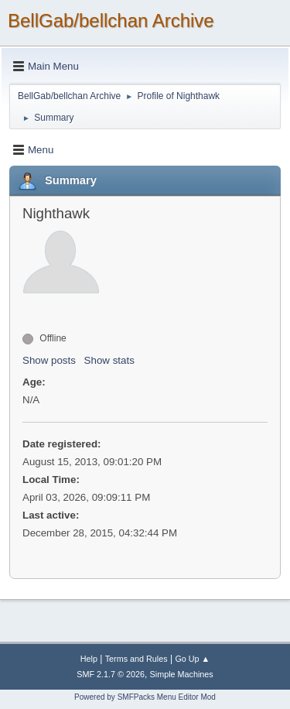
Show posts (49, 360)
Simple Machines (181, 674)
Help (88, 658)
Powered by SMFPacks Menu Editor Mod (145, 697)
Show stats (109, 360)
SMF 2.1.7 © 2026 (111, 674)
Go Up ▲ (192, 658)
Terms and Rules (136, 658)
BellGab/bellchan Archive (111, 20)
